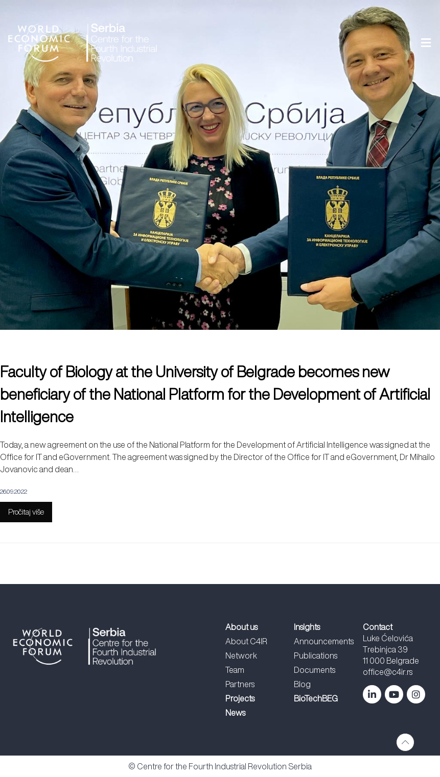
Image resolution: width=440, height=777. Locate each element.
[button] (308, 42)
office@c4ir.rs (387, 672)
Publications (315, 655)
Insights (307, 627)
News (235, 713)
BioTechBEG (316, 698)
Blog (302, 684)
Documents (314, 670)
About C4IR (246, 641)
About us (241, 627)
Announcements (323, 641)
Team (234, 670)
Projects (239, 698)
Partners (239, 684)
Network (241, 655)
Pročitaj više (26, 511)
